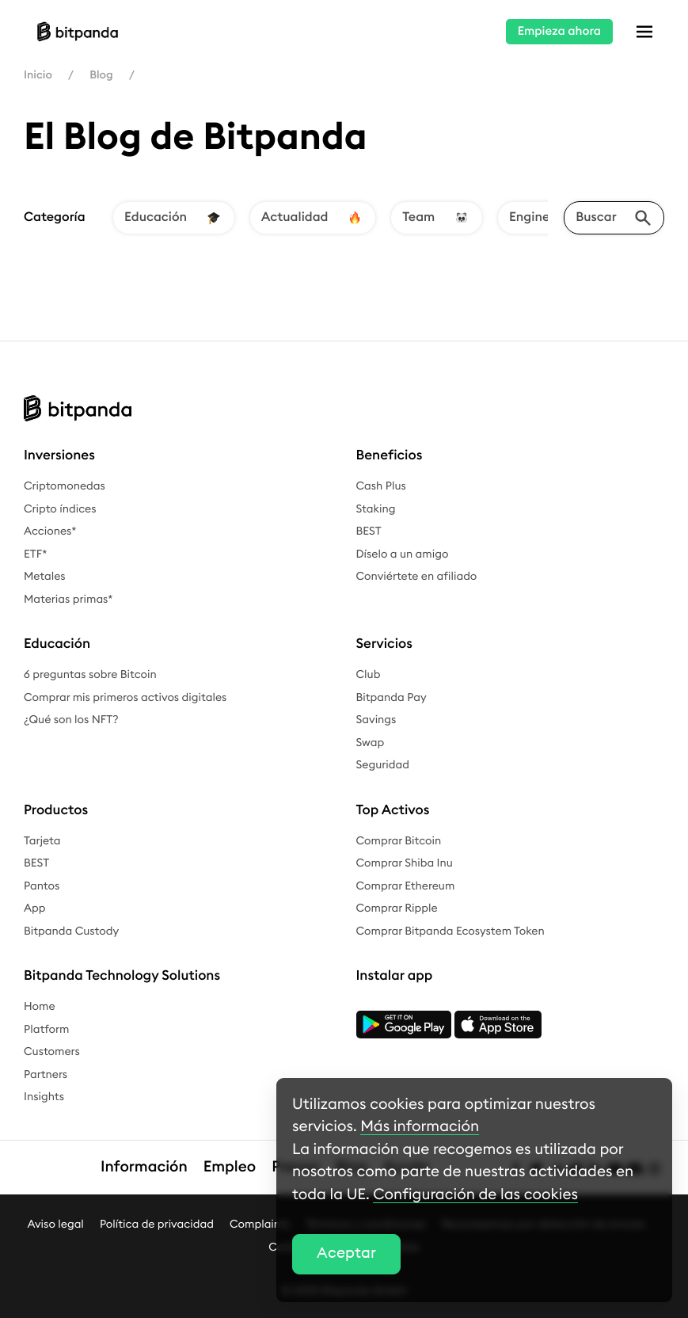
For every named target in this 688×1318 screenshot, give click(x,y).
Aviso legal (55, 1224)
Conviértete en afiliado (416, 576)
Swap (370, 743)
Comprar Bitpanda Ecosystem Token (450, 931)
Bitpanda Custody (71, 931)
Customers (52, 1051)
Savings (376, 720)
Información (144, 1167)
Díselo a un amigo (402, 554)
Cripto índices (60, 509)
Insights (44, 1097)
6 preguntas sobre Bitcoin (90, 674)
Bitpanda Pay (391, 697)
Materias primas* (68, 599)
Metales (45, 576)
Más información (419, 1126)
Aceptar (346, 1253)
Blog (100, 75)
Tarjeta (42, 841)
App (35, 908)
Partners (45, 1074)
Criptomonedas (64, 486)
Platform (47, 1029)
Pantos (41, 886)
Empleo (229, 1167)
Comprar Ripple (397, 908)
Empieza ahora (559, 31)
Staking (376, 509)
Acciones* (50, 531)
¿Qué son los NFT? (71, 720)
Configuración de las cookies (475, 1194)
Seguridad (382, 765)
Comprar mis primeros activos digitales (125, 697)
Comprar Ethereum (405, 886)
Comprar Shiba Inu (404, 863)
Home (39, 1006)
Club (368, 674)
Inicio (38, 75)
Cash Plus (381, 486)
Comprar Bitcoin (399, 841)
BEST (369, 531)
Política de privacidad (157, 1224)
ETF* (35, 554)
